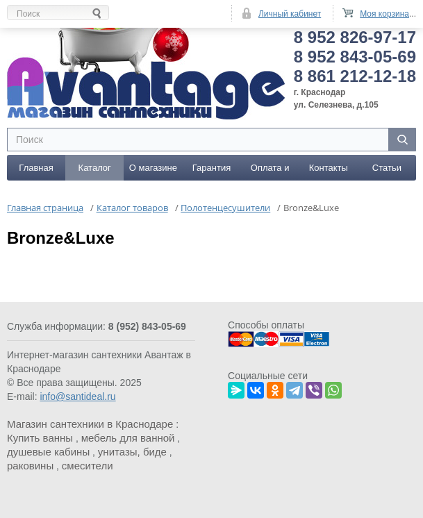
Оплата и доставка (270, 171)
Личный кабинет (289, 14)
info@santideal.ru (77, 396)
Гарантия (211, 167)
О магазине (153, 167)
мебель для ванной (128, 438)
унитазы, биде (132, 452)
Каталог (94, 167)
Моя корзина (384, 14)
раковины (30, 465)
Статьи (386, 167)
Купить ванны (40, 438)
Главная (36, 167)
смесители (87, 465)
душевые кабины (48, 452)
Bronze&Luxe (61, 237)
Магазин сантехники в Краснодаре (90, 424)
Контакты (328, 167)
